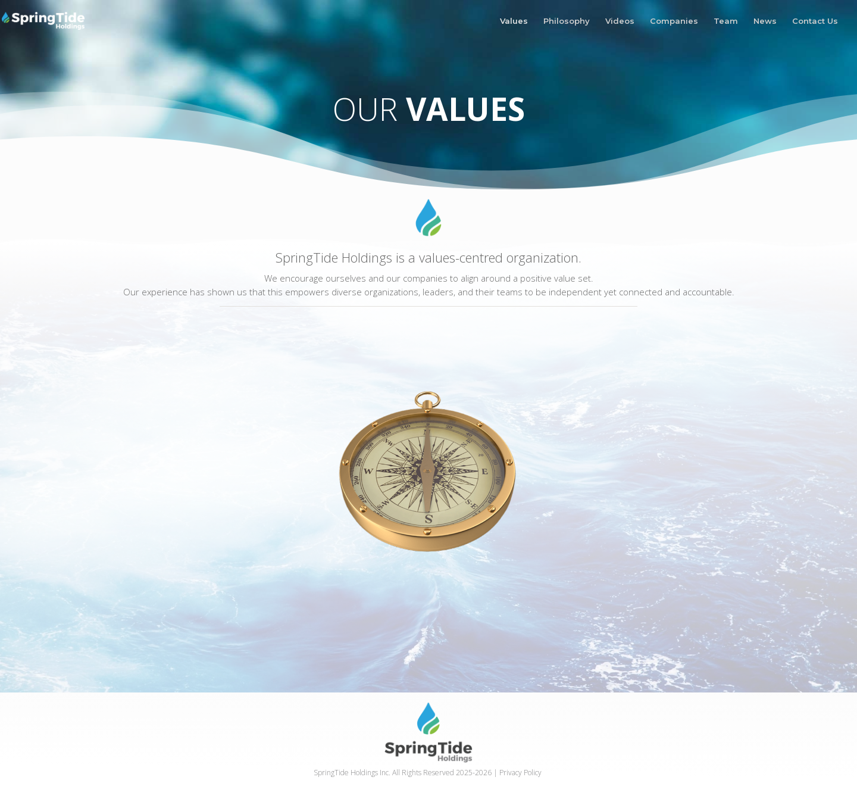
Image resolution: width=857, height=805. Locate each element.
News (765, 21)
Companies (674, 21)
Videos (619, 21)
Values (514, 21)
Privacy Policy (520, 772)
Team (726, 21)
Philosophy (566, 21)
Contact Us (815, 21)
